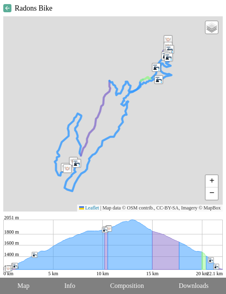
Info (69, 285)
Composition (127, 285)
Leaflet (89, 208)
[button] (168, 40)
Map (23, 285)
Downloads (193, 285)
